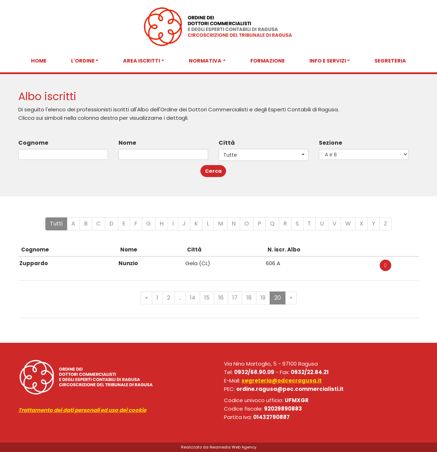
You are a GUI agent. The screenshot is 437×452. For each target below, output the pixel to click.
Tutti (56, 224)
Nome (127, 143)
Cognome (33, 143)
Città (227, 143)
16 (221, 298)
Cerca (213, 171)
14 (192, 298)
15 (207, 298)
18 (249, 298)
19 (263, 298)
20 (277, 298)
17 (235, 298)
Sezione (330, 143)
